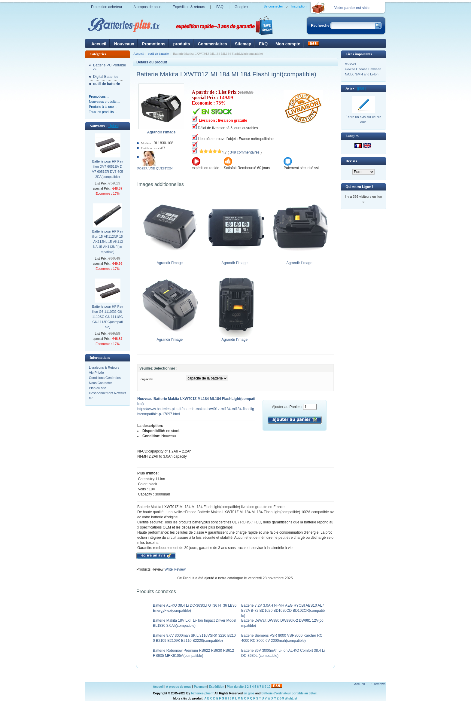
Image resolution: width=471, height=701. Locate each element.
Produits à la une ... (103, 106)
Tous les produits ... (103, 112)
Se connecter (273, 6)
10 (268, 686)
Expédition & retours (189, 7)
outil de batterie (158, 53)
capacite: (147, 379)
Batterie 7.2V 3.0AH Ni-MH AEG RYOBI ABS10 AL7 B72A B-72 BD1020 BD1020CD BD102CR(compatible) (283, 610)
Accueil (98, 43)
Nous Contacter (100, 383)
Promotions (154, 43)
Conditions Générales (105, 377)
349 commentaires (245, 152)
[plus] (113, 126)
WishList (291, 698)
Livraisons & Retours (104, 367)
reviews (350, 64)
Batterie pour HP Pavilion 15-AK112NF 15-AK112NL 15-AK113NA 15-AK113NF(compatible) (107, 242)
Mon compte (287, 43)
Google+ (241, 7)
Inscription (298, 6)
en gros (249, 693)
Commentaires (212, 43)
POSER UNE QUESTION (154, 168)
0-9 (282, 698)
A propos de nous (147, 7)
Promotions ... (99, 96)
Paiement (200, 686)
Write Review (174, 569)
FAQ (219, 7)
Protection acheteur (106, 7)
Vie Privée (96, 372)
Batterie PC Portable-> (109, 67)
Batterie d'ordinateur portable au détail (289, 693)
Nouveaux (124, 43)
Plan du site (97, 388)
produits (181, 43)
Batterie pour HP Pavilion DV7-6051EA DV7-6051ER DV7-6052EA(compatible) (107, 169)
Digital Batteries (105, 77)
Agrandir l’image (171, 261)
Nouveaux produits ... (104, 101)
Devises (351, 161)
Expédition (216, 686)
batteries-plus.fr (202, 693)
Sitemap (243, 43)
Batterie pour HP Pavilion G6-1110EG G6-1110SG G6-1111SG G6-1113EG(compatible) (107, 317)
